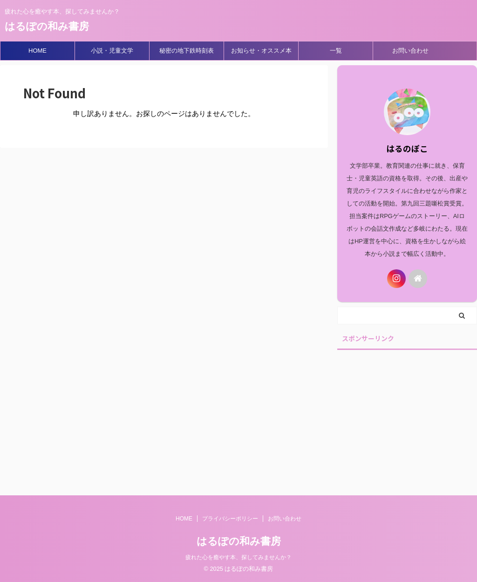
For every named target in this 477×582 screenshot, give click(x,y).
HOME (37, 50)
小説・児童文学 (112, 50)
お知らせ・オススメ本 (261, 50)
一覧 (336, 50)
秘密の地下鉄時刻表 (186, 50)
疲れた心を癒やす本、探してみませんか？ (238, 557)
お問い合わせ (410, 50)
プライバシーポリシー (230, 518)
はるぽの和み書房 (47, 26)
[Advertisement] (407, 414)
